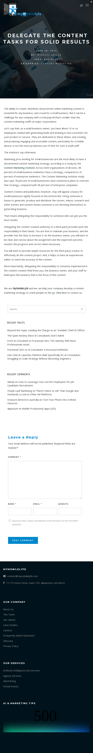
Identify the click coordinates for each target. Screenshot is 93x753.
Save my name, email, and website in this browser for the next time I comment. (45, 522)
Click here (61, 292)
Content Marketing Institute (19, 167)
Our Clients (9, 619)
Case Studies (10, 625)
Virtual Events (11, 686)
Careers (7, 630)
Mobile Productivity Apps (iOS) (39, 408)
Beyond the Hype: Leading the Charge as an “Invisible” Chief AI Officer (46, 330)
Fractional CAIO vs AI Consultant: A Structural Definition (37, 349)
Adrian (10, 381)
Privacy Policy (10, 646)
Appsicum (12, 408)
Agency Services (12, 675)
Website (63, 504)
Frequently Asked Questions (19, 635)
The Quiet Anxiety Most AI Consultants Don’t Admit (35, 335)
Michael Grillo (49, 55)
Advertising (9, 681)
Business (51, 59)
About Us (8, 609)
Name (12, 504)
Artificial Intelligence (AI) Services (21, 670)
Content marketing (56, 63)
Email (37, 504)
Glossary (8, 640)
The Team (9, 614)
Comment (14, 457)
